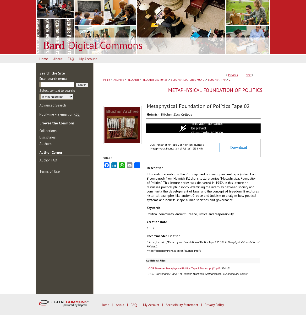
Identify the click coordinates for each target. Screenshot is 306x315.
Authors (45, 143)
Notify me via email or (59, 114)
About (120, 305)
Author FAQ (48, 160)
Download (238, 147)
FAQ (134, 305)
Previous (233, 75)
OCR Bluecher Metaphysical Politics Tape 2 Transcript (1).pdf (184, 268)
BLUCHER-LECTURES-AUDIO (187, 79)
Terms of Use (49, 171)
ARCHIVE (119, 79)
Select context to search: (57, 90)
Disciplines (47, 137)
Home (106, 79)
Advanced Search (52, 105)
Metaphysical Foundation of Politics (215, 90)
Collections (48, 130)
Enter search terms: (53, 78)
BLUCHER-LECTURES (154, 79)
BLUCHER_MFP (216, 79)
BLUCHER (133, 79)
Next (248, 75)
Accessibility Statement (182, 305)
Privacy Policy (214, 305)
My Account (151, 305)
